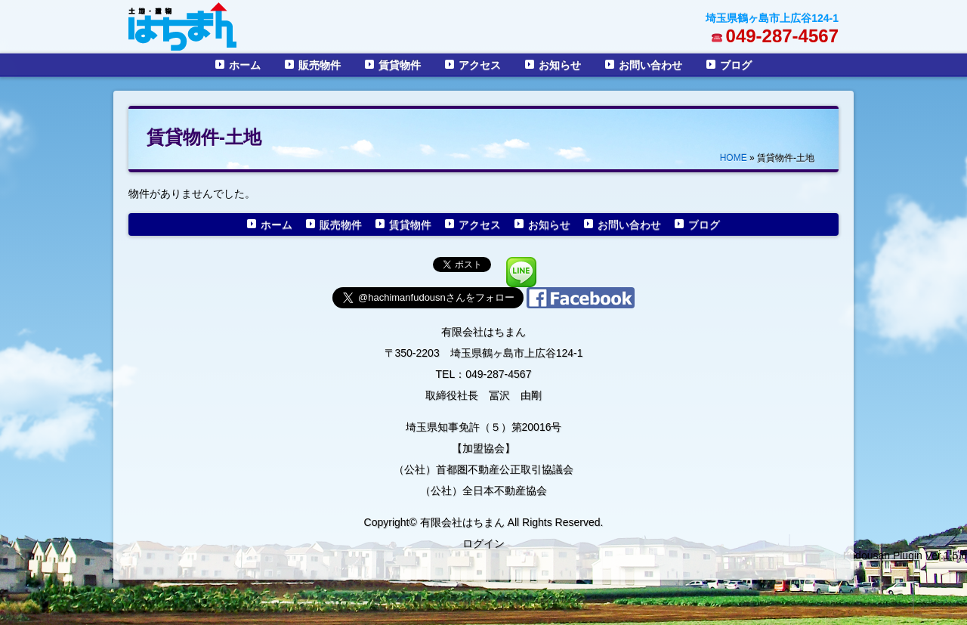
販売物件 (319, 65)
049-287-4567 (782, 36)
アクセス (480, 65)
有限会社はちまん (483, 332)
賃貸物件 (399, 65)
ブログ (736, 65)
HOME (733, 158)
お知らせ (560, 65)
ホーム (245, 65)
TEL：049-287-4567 (484, 374)
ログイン (483, 543)
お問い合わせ (650, 65)
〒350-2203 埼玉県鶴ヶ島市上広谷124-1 (484, 353)
